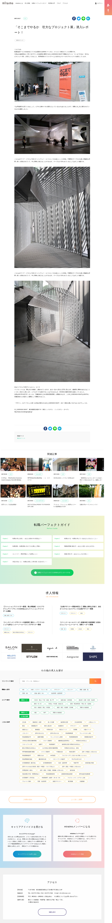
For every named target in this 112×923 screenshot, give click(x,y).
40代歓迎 (52, 755)
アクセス (65, 3)
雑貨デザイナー (57, 781)
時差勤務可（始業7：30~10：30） (51, 777)
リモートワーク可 (27, 744)
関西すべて (24, 712)
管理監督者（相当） (27, 770)
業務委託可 (34, 726)
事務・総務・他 (84, 689)
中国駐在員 (59, 751)
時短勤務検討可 (26, 737)
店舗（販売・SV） (8, 615)
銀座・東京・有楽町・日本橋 (65, 707)
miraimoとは (19, 3)
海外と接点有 (48, 726)
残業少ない (25, 729)
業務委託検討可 (88, 737)
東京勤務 (70, 781)
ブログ (59, 3)
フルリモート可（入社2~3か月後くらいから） (74, 755)
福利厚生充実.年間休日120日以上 (71, 744)
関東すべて (24, 700)
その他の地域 (24, 716)
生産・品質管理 (62, 763)
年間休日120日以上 (81, 740)
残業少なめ (6, 632)
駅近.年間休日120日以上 (18, 632)
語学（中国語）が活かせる (89, 751)
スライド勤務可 (45, 751)
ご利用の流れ (27, 799)
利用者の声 (51, 3)
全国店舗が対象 (89, 763)
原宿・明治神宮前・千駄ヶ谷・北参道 (80, 703)
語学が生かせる (39, 733)
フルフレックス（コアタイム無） (77, 777)
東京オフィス (19, 40)
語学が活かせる (54, 733)
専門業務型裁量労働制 (28, 751)
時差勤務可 (52, 744)
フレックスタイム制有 (56, 737)
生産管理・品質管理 (56, 693)
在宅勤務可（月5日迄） (28, 777)
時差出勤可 (72, 751)
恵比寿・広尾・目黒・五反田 (87, 700)
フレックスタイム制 (85, 733)
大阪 (35, 712)
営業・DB (63, 629)
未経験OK (61, 726)
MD (23, 689)
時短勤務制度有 (50, 774)
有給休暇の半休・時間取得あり (31, 774)
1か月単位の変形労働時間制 (50, 748)
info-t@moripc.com (65, 893)
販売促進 (72, 770)
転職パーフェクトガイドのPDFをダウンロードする (52, 572)
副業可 (40, 744)
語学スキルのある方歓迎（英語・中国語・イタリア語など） (39, 766)
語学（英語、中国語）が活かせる (71, 766)
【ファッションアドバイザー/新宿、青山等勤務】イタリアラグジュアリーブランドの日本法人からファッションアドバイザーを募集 (23, 609)
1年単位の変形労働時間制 (29, 740)
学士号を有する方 (77, 759)
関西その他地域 (57, 712)
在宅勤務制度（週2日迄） (29, 763)
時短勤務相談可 (26, 755)
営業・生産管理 (42, 781)
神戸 (45, 712)
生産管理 (85, 726)
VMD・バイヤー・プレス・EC (39, 689)
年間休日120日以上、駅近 (71, 748)
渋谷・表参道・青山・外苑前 (42, 707)
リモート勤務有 (47, 740)
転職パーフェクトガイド (39, 3)
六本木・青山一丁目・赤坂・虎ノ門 (44, 700)
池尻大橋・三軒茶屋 (66, 700)
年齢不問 (76, 763)
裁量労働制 (41, 737)
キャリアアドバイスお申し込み (27, 854)
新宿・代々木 (37, 703)
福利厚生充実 (64, 722)
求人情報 (27, 3)
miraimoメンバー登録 (77, 854)
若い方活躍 (51, 722)
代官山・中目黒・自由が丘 (55, 703)
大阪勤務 (82, 781)
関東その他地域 (84, 707)
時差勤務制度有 (73, 737)
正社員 (80, 629)
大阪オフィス (87, 729)
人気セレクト (92, 722)
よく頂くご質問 (76, 799)
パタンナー (70, 689)
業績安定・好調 (37, 722)
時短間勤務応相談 (27, 759)
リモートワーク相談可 (59, 759)
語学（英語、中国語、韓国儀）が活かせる (51, 770)
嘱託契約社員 (42, 759)
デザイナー (63, 613)
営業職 (72, 629)
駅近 (82, 613)
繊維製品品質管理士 (63, 740)
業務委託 (37, 729)
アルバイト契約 (26, 781)
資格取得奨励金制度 (66, 774)
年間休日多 (50, 729)
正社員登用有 (78, 722)
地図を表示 (52, 912)
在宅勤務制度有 (47, 763)
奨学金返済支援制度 (84, 774)
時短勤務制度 (69, 733)
